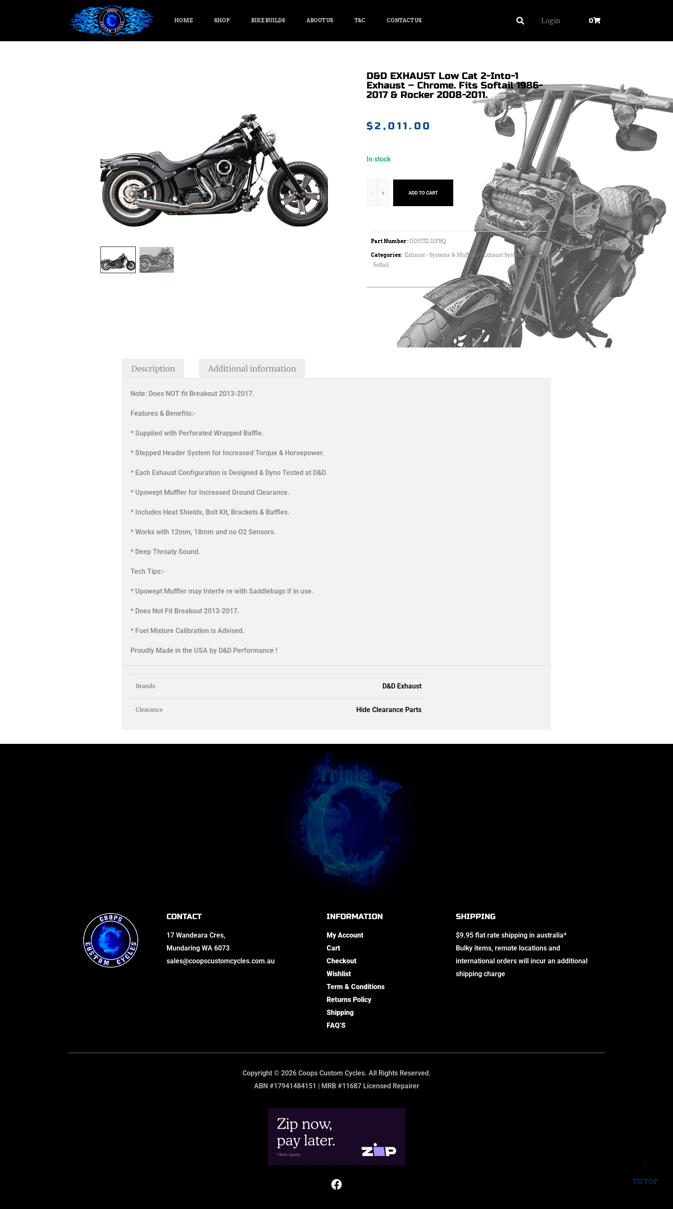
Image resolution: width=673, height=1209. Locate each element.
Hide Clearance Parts (388, 710)
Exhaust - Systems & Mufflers (442, 255)
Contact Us (404, 20)
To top (645, 1175)
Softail (381, 265)
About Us (319, 20)
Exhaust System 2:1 (506, 255)
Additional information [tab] (252, 369)
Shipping (340, 1012)
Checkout (342, 961)
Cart (333, 948)
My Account (345, 935)
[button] (520, 21)
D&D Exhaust (401, 686)
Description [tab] (153, 369)
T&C (360, 20)
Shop (222, 20)
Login (550, 20)
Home (183, 20)
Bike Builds (268, 20)
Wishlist (339, 974)
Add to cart (423, 192)
